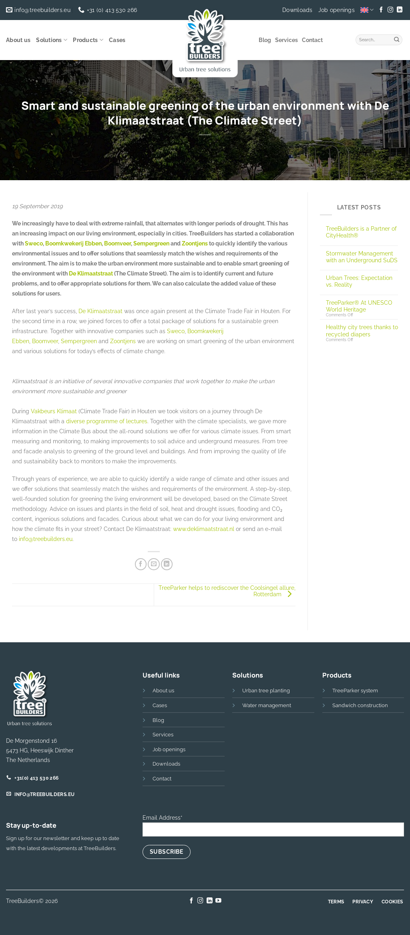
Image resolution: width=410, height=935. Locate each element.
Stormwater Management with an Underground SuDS (362, 256)
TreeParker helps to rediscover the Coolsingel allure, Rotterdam (227, 590)
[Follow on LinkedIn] (399, 10)
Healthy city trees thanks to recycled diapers (362, 330)
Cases (117, 40)
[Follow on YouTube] (218, 901)
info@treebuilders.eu (45, 538)
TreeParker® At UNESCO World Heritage (359, 306)
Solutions (51, 40)
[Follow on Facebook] (381, 10)
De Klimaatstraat (91, 273)
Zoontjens (195, 243)
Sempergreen (151, 243)
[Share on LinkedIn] (167, 564)
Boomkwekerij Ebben (73, 243)
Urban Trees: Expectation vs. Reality (359, 281)
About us (18, 40)
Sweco (34, 243)
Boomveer (117, 243)
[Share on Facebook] (141, 564)
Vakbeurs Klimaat (54, 411)
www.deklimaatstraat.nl (203, 528)
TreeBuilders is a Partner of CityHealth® (361, 232)
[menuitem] (367, 10)
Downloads (297, 10)
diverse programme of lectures (106, 421)
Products (88, 40)
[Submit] (396, 38)
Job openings (336, 10)
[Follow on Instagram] (390, 10)
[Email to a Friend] (154, 564)
